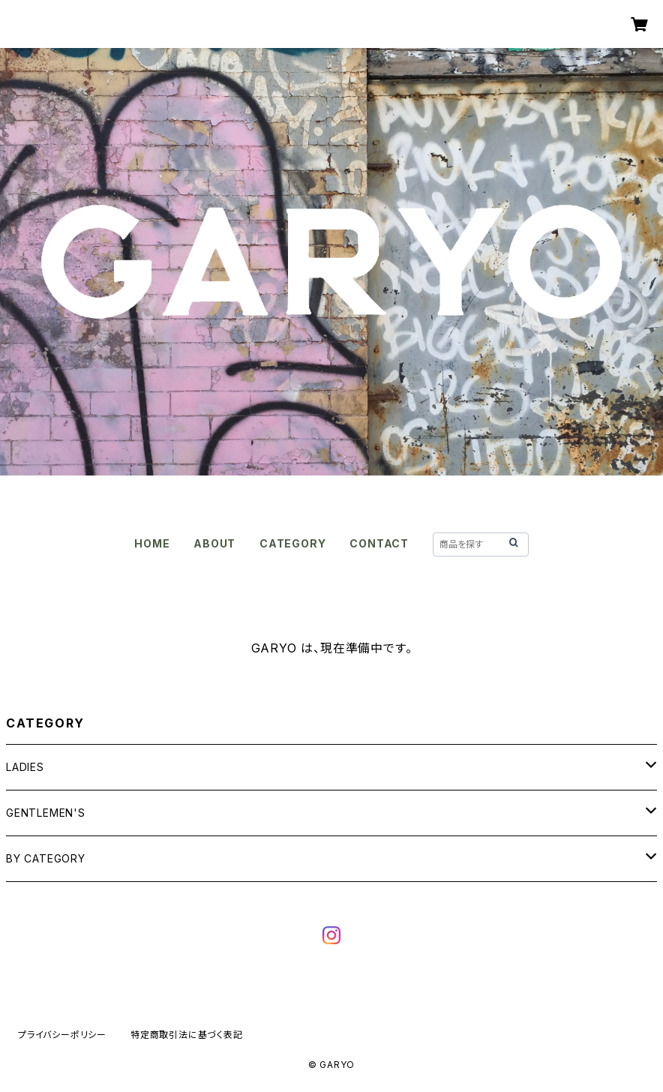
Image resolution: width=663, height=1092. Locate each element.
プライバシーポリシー (62, 1034)
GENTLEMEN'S (46, 812)
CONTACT (379, 543)
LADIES (25, 766)
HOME (152, 543)
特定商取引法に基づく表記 (186, 1034)
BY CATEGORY (46, 858)
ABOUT (215, 543)
